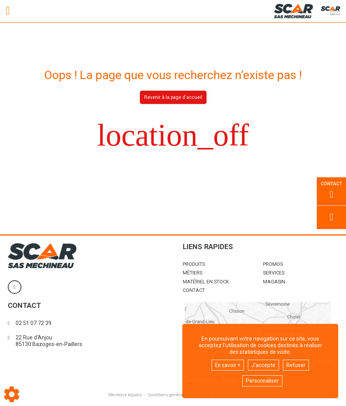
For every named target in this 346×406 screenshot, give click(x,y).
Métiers (192, 273)
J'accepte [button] (264, 365)
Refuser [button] (297, 365)
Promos (273, 264)
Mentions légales (123, 394)
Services (273, 273)
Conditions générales (168, 394)
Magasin (274, 282)
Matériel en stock (206, 282)
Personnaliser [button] (262, 381)
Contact (194, 290)
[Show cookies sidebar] (11, 394)
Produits (194, 264)
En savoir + (227, 365)
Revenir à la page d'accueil (173, 97)
